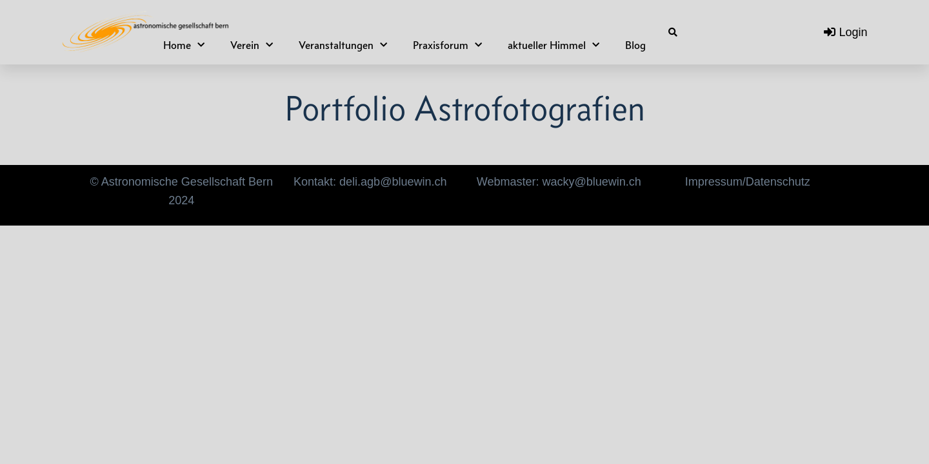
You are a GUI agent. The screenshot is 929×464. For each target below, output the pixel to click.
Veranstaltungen (343, 45)
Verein (251, 45)
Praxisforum (447, 45)
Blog (635, 45)
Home (184, 45)
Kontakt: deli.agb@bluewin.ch (370, 181)
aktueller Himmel (553, 45)
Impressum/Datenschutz (747, 181)
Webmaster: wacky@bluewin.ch (559, 181)
